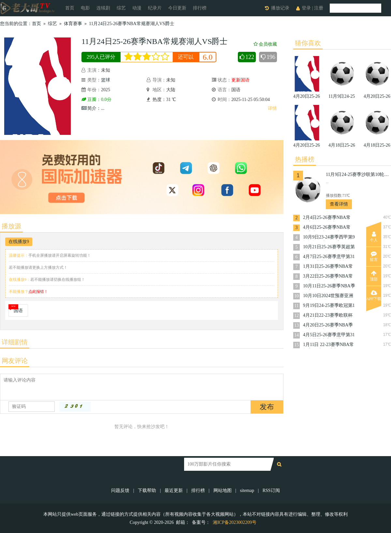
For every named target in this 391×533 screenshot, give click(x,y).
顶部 (374, 275)
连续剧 (103, 8)
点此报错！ (38, 291)
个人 (374, 236)
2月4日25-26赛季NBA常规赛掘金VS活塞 (327, 218)
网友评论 (15, 360)
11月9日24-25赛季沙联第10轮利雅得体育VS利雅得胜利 (358, 174)
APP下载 (373, 295)
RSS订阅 (271, 490)
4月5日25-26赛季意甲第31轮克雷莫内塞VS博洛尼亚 (329, 335)
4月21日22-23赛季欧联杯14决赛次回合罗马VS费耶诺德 (329, 316)
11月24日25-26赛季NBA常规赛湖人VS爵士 (131, 23)
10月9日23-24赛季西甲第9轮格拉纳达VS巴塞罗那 (329, 238)
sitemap (247, 490)
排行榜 (200, 8)
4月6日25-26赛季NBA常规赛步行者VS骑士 (327, 228)
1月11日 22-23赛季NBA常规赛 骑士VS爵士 (328, 345)
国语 (18, 310)
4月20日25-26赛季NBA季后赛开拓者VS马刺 (328, 326)
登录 (306, 8)
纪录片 (155, 8)
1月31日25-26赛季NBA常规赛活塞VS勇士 (328, 267)
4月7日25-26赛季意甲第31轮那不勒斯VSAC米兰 (329, 257)
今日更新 (177, 8)
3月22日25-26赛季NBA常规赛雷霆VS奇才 (328, 277)
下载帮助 (147, 490)
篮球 (105, 80)
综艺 (121, 8)
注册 (318, 8)
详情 (272, 108)
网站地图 (222, 490)
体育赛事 (73, 23)
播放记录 (280, 8)
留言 (374, 256)
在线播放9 (18, 241)
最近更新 (174, 490)
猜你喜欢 (308, 43)
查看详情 (339, 204)
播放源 (11, 226)
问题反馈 (121, 490)
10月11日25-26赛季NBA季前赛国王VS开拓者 (329, 286)
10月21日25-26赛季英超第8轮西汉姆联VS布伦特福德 (329, 247)
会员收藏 (265, 44)
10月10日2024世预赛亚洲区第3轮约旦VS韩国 (328, 296)
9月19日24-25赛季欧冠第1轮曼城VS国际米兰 (329, 306)
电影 (85, 8)
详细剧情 (15, 342)
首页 (69, 8)
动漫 (136, 8)
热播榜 (304, 159)
